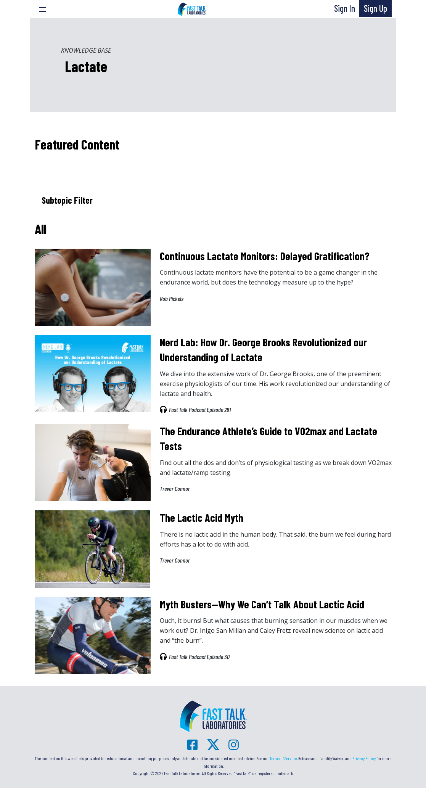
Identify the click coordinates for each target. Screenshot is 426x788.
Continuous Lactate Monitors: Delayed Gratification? (265, 255)
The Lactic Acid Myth (201, 517)
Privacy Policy (364, 758)
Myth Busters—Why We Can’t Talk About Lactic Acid (262, 604)
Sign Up (375, 8)
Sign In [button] (344, 8)
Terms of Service (283, 758)
